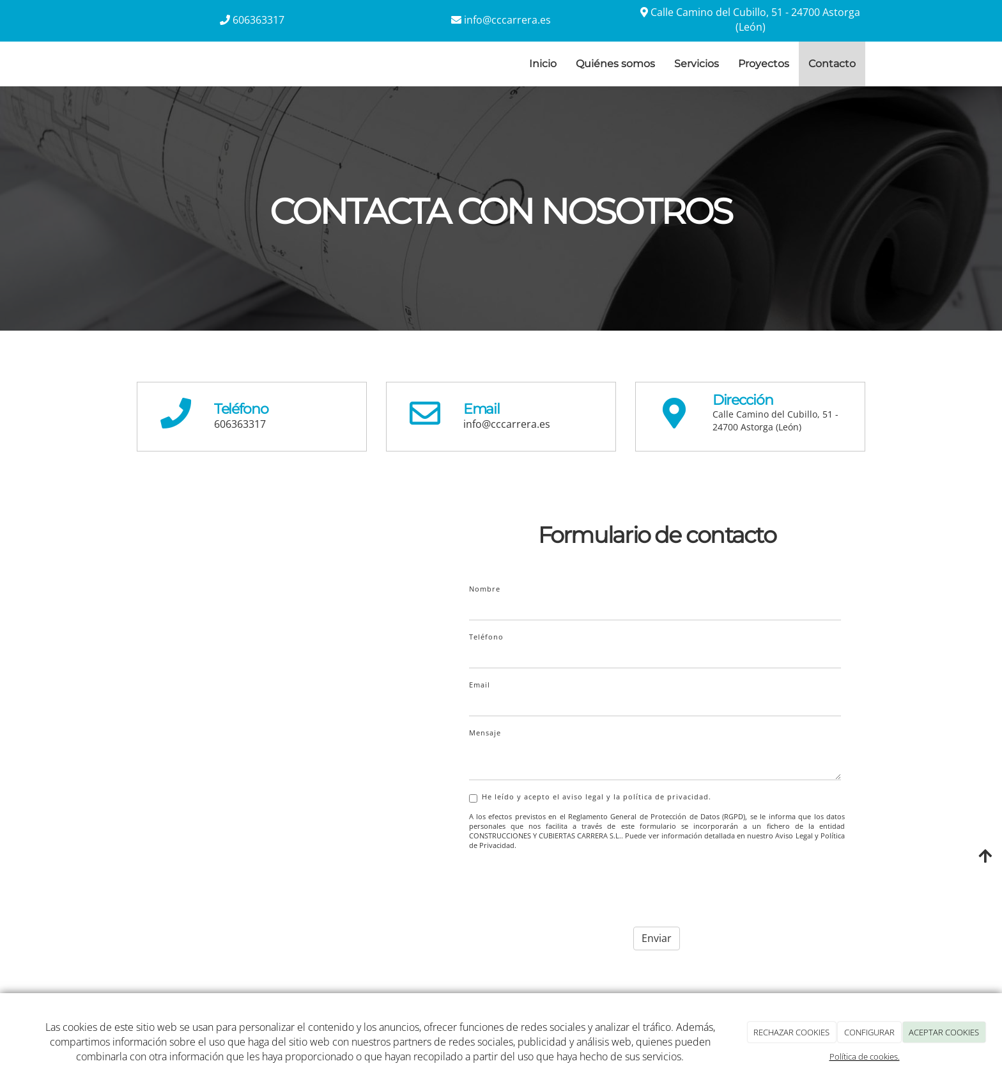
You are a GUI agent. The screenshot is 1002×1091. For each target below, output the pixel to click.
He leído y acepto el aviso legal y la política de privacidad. (590, 797)
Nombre (484, 588)
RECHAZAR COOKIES (791, 1032)
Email (479, 684)
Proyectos (763, 64)
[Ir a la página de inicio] (124, 64)
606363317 (258, 20)
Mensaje (485, 732)
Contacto (832, 64)
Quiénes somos (615, 64)
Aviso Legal (793, 835)
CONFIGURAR (869, 1032)
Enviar (657, 938)
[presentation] (566, 885)
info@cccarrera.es (507, 20)
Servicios (696, 64)
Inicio (543, 64)
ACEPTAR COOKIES (944, 1032)
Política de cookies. (864, 1056)
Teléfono (486, 636)
